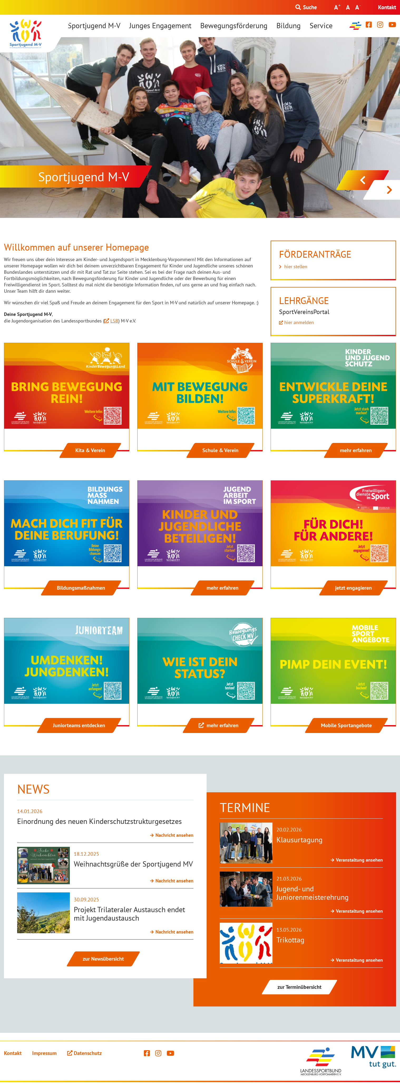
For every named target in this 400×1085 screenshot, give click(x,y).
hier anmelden (299, 322)
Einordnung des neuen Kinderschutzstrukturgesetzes (99, 821)
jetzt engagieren (353, 587)
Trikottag (290, 940)
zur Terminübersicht (299, 987)
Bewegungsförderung (233, 25)
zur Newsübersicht (103, 958)
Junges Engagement (160, 25)
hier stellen (295, 266)
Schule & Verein (220, 450)
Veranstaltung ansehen (359, 860)
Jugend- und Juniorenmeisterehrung (312, 893)
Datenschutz (88, 1053)
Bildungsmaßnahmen (81, 587)
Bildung (288, 25)
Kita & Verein (90, 450)
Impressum (44, 1053)
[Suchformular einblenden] (306, 7)
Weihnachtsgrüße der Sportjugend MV (133, 864)
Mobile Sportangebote (346, 725)
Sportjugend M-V (94, 25)
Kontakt (387, 7)
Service (321, 25)
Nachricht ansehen (174, 835)
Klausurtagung (299, 839)
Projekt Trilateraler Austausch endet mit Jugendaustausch (129, 914)
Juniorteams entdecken (79, 725)
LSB (114, 321)
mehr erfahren (356, 450)
